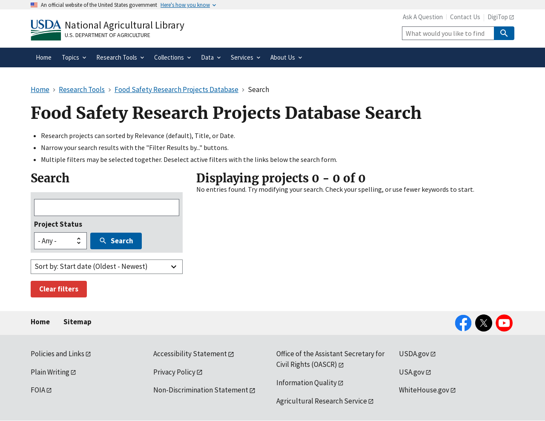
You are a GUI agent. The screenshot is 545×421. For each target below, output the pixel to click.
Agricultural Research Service (321, 401)
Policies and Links (57, 353)
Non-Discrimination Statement (200, 390)
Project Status (58, 224)
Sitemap (77, 321)
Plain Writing (50, 372)
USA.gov (412, 372)
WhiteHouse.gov (424, 390)
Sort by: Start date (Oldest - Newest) (91, 266)
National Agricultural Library (124, 25)
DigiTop (498, 17)
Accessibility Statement (190, 353)
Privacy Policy (174, 372)
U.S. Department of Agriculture (107, 35)
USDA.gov (414, 353)
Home (40, 321)
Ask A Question (423, 17)
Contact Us (465, 17)
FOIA (38, 390)
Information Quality (306, 382)
